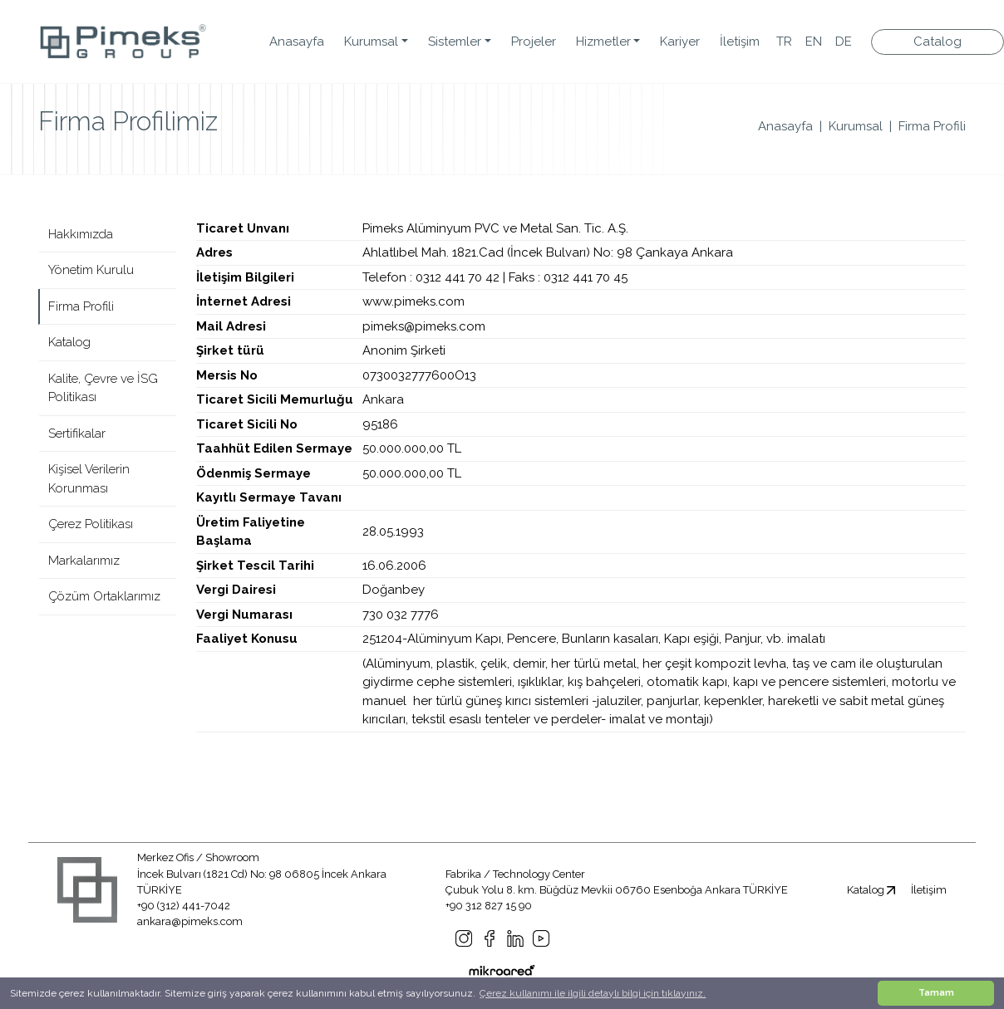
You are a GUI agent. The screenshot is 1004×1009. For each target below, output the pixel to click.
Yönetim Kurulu (91, 269)
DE (843, 41)
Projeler (533, 41)
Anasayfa (296, 41)
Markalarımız (84, 560)
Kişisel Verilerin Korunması (89, 479)
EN (813, 41)
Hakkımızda (80, 234)
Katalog (69, 342)
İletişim (740, 41)
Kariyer (680, 41)
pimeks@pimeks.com (423, 326)
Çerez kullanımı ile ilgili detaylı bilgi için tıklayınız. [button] (593, 993)
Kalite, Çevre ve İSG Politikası (103, 388)
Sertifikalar (77, 433)
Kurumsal (856, 126)
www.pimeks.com (413, 301)
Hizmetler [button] (603, 41)
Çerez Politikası (90, 524)
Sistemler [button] (454, 41)
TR (784, 41)
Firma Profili (932, 126)
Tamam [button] (936, 992)
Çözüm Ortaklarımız (104, 596)
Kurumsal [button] (371, 41)
